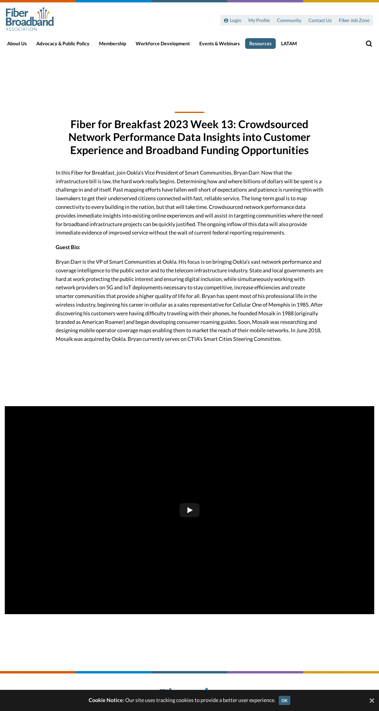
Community (289, 20)
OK (284, 700)
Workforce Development (166, 45)
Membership (115, 45)
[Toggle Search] (366, 45)
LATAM (292, 45)
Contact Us (320, 20)
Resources (263, 45)
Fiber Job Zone (354, 20)
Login (235, 20)
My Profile (259, 20)
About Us (20, 45)
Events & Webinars (222, 45)
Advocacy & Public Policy (66, 45)
